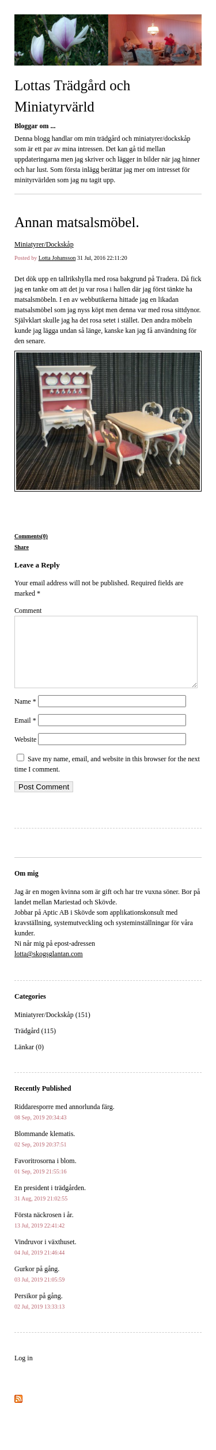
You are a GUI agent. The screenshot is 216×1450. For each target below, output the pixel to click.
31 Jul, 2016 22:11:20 (102, 258)
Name (25, 715)
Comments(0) (31, 536)
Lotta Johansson (57, 258)
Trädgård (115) (35, 1045)
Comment (27, 611)
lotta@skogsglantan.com (48, 968)
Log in (23, 1372)
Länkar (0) (29, 1061)
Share (21, 547)
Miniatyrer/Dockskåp (44, 244)
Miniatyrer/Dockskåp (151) (52, 1029)
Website (25, 753)
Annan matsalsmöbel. (76, 222)
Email (25, 734)
